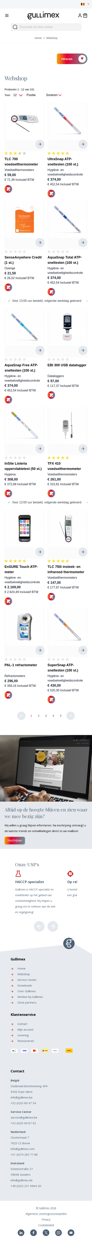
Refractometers (15, 676)
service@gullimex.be (24, 1117)
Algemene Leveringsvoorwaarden (46, 1214)
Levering (20, 1035)
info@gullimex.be (22, 1097)
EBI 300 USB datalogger (67, 365)
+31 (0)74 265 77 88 (24, 1154)
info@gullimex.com (23, 1149)
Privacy (46, 1219)
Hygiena (10, 474)
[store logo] (43, 15)
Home (38, 38)
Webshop (20, 974)
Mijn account (22, 1029)
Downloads (21, 985)
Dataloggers (56, 376)
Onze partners (24, 1002)
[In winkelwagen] (8, 189)
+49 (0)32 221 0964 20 (26, 1186)
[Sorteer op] (35, 95)
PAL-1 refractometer (21, 665)
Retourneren (22, 1041)
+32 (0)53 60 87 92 (23, 1123)
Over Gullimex (23, 991)
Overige (10, 268)
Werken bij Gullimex (27, 997)
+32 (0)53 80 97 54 (23, 1103)
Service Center (24, 980)
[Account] (80, 15)
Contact (19, 1024)
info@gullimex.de (22, 1180)
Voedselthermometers (19, 170)
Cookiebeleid (46, 1225)
